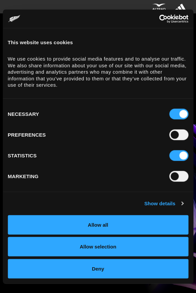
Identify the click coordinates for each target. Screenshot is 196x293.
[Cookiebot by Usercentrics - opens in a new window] (159, 18)
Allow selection (98, 246)
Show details (160, 203)
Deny (98, 268)
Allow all (98, 224)
